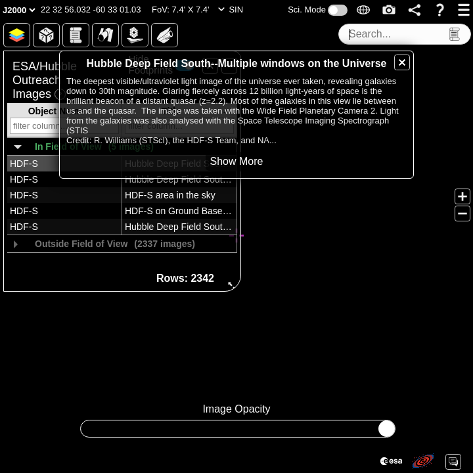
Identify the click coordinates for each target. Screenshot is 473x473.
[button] (91, 10)
